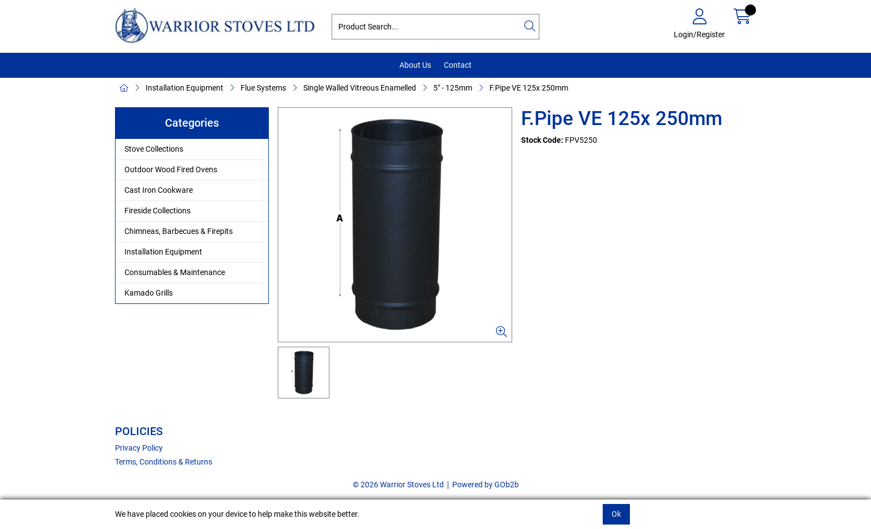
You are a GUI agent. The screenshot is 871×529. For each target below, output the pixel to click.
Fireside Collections (157, 210)
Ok (616, 514)
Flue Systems (263, 87)
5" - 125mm (452, 87)
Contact (458, 65)
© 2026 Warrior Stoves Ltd (398, 484)
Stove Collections (153, 148)
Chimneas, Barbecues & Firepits (178, 231)
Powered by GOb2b (485, 484)
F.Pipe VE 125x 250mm (528, 87)
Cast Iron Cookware (158, 190)
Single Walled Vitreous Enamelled (359, 87)
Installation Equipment (184, 87)
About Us (415, 65)
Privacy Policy (139, 447)
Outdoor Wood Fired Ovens (170, 169)
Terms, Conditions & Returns (163, 461)
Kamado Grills (148, 292)
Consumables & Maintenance (174, 272)
